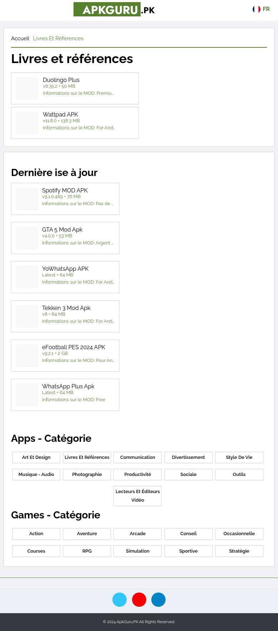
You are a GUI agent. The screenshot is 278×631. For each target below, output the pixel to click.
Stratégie (239, 551)
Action (36, 533)
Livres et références (58, 38)
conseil (188, 533)
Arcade (138, 533)
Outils (239, 474)
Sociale (188, 474)
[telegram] (158, 600)
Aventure (87, 533)
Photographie (87, 474)
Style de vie (239, 457)
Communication (137, 457)
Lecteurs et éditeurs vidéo (138, 496)
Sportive (188, 551)
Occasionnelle (239, 533)
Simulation (138, 551)
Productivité (138, 474)
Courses (36, 551)
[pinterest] (139, 600)
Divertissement (188, 457)
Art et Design (36, 457)
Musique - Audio (36, 474)
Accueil (20, 38)
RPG (87, 551)
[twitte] (119, 600)
